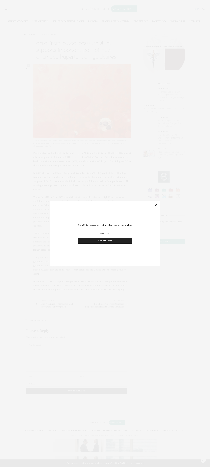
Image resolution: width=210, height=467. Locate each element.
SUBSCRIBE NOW (105, 241)
